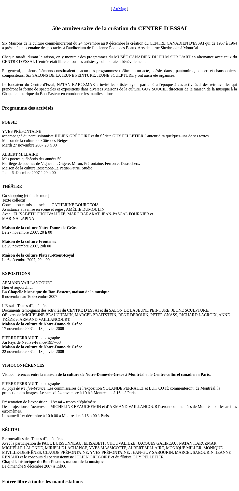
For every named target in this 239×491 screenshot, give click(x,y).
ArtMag (119, 9)
